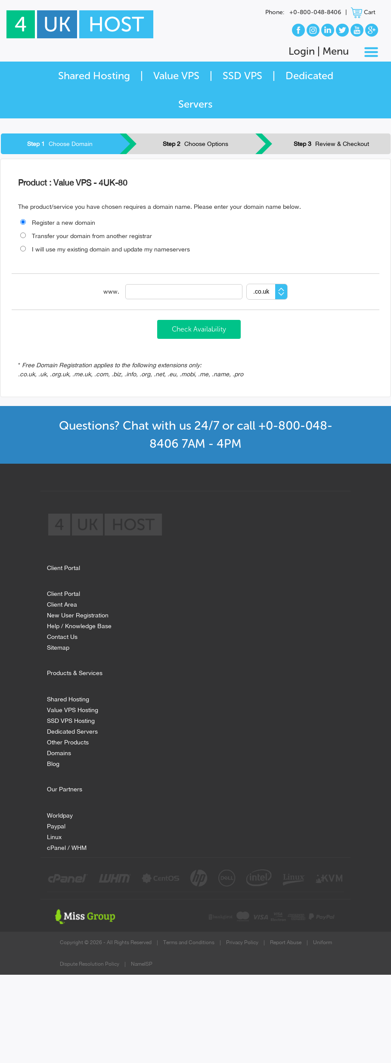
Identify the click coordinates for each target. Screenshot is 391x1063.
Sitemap (58, 646)
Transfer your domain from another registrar (86, 235)
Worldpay (60, 814)
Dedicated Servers (72, 730)
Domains (59, 752)
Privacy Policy (242, 942)
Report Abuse (285, 942)
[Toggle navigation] (371, 52)
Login (302, 51)
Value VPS (176, 75)
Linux (54, 836)
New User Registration (78, 614)
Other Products (68, 741)
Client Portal (63, 592)
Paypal (56, 825)
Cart (363, 12)
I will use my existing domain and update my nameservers (105, 249)
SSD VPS (242, 75)
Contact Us (62, 635)
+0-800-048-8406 (315, 12)
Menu (336, 51)
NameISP (141, 964)
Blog (53, 762)
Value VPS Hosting (72, 709)
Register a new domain (57, 222)
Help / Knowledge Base (79, 625)
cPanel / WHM (67, 846)
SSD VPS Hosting (71, 719)
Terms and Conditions (188, 942)
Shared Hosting (94, 75)
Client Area (62, 603)
